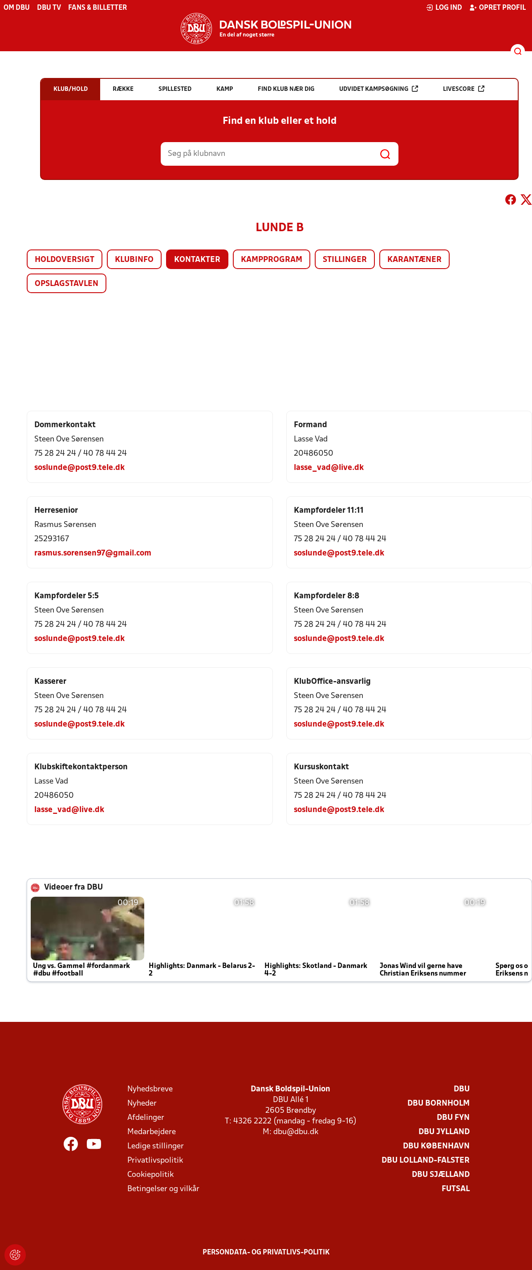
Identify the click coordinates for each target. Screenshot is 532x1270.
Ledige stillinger (155, 1146)
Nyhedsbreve (150, 1089)
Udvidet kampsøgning (378, 89)
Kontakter (197, 260)
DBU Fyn (453, 1118)
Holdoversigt (64, 260)
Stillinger (345, 260)
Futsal (456, 1189)
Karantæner (414, 260)
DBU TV (49, 8)
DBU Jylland (444, 1132)
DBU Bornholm (438, 1103)
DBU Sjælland (441, 1175)
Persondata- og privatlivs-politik (266, 1253)
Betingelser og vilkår (163, 1189)
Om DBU (17, 8)
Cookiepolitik (150, 1175)
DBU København (436, 1146)
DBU (462, 1089)
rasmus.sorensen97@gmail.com (92, 553)
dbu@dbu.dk (295, 1132)
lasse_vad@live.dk (329, 468)
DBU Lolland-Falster (426, 1160)
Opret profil (497, 8)
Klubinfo (134, 260)
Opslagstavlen (66, 284)
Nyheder (142, 1103)
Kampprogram (271, 260)
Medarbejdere (151, 1132)
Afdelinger (145, 1118)
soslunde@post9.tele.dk (79, 468)
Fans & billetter (97, 8)
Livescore (463, 89)
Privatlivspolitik (155, 1160)
